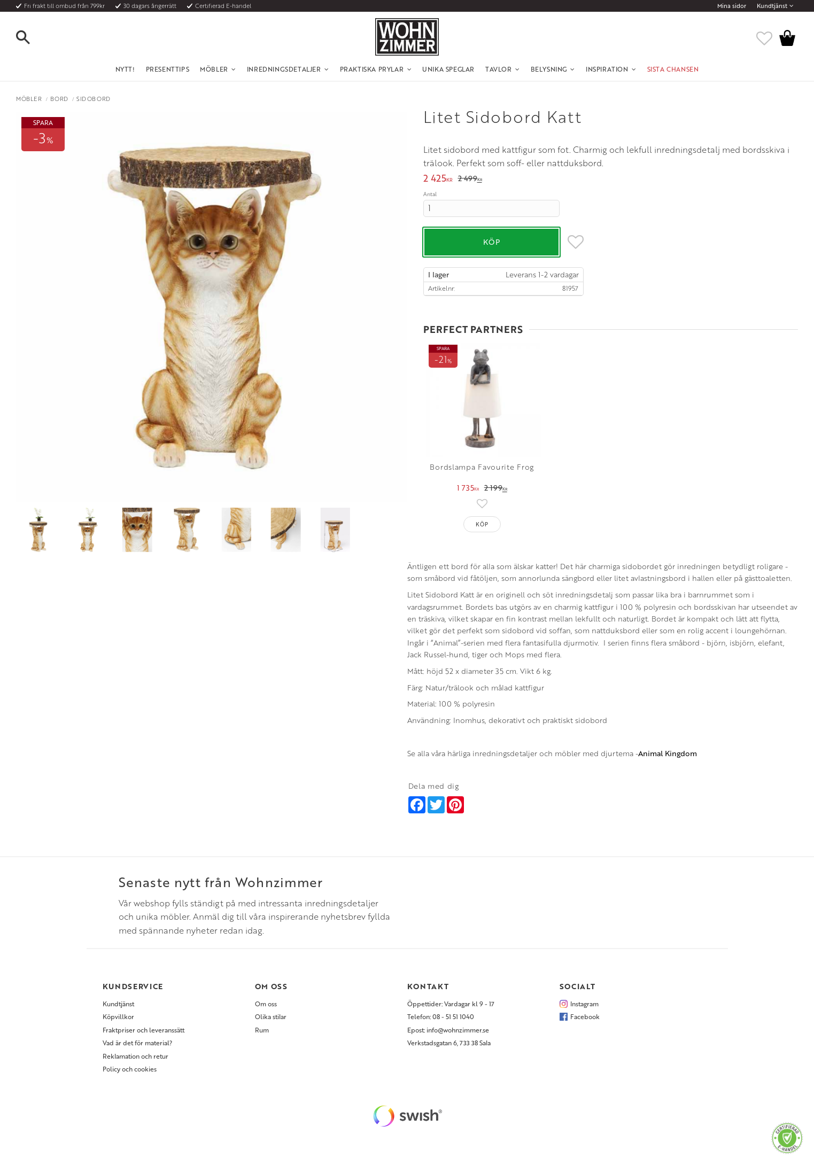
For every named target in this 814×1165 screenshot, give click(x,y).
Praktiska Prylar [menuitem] (372, 69)
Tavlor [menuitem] (498, 69)
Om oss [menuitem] (266, 1003)
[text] (438, 179)
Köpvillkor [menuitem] (118, 1016)
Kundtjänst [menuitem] (772, 6)
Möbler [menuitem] (214, 69)
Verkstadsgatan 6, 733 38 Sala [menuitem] (449, 1042)
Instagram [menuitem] (584, 1003)
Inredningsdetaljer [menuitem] (284, 69)
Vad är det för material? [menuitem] (137, 1042)
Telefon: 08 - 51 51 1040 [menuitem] (440, 1016)
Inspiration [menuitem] (607, 69)
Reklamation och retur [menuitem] (135, 1056)
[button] (32, 38)
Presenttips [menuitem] (168, 69)
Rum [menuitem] (262, 1030)
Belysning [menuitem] (549, 69)
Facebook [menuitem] (585, 1016)
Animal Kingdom (667, 753)
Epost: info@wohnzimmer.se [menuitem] (448, 1030)
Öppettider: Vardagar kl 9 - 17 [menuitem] (450, 1003)
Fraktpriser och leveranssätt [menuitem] (143, 1030)
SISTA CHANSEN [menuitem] (673, 69)
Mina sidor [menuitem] (731, 6)
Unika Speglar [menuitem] (448, 69)
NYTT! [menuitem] (125, 69)
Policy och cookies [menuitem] (130, 1069)
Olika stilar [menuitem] (270, 1016)
